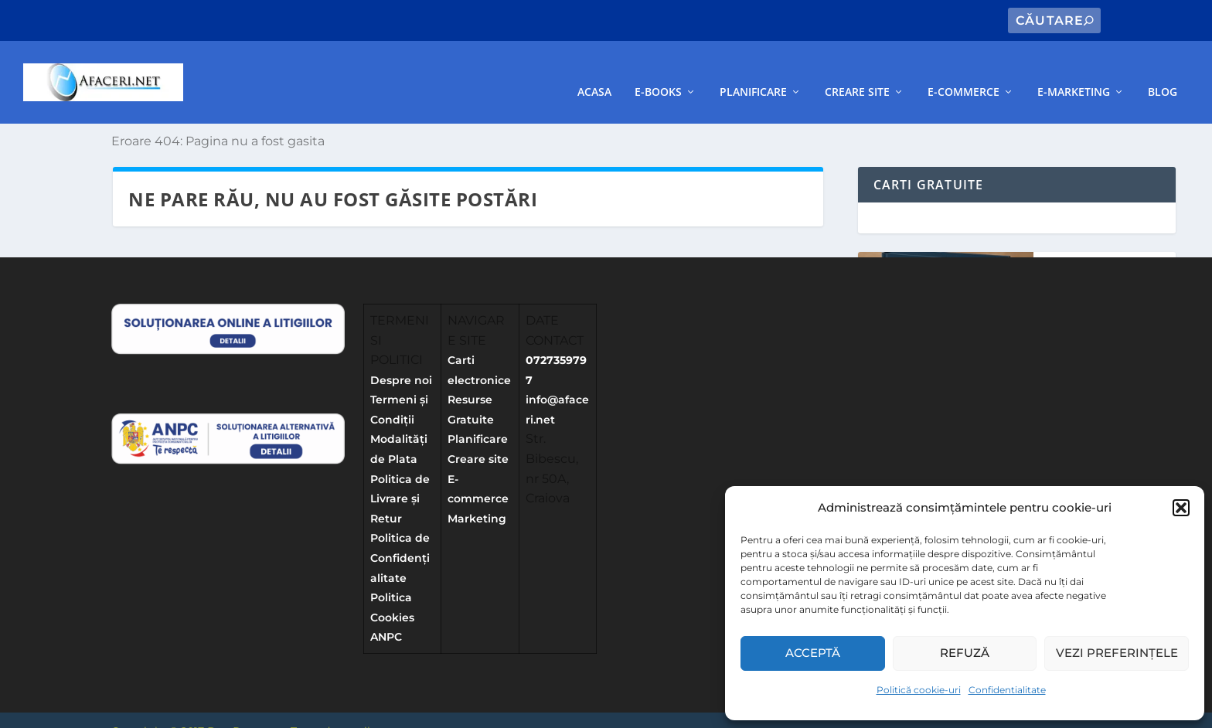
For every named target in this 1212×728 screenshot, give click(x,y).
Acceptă (812, 652)
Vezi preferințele (1117, 652)
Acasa (594, 70)
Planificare (753, 70)
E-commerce (963, 70)
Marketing (477, 498)
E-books (658, 70)
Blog (1162, 70)
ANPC (386, 616)
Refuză (964, 652)
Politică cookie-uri (919, 690)
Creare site (857, 70)
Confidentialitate (1007, 690)
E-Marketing (1073, 70)
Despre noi (401, 359)
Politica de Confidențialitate (400, 536)
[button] (1181, 507)
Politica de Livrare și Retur (400, 478)
